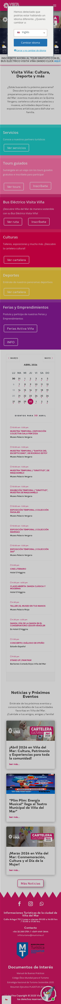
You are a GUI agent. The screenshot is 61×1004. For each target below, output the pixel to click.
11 (42, 384)
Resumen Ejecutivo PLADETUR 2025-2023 (30, 987)
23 (30, 395)
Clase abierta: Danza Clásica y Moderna (27, 587)
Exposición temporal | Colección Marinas (29, 530)
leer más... (14, 764)
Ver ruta (13, 222)
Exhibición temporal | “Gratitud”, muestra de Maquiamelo (29, 491)
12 (47, 384)
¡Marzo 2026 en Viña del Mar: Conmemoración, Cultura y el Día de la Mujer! (28, 858)
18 (42, 390)
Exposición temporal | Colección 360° (29, 550)
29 (25, 401)
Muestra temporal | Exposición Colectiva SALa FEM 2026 (28, 432)
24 (36, 395)
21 (19, 395)
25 (42, 395)
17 (36, 390)
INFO (11, 342)
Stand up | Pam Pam (20, 660)
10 (36, 384)
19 (47, 390)
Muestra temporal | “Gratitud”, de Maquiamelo (29, 471)
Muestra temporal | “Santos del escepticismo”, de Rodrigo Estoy (28, 451)
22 (25, 395)
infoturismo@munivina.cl (30, 935)
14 (19, 390)
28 (19, 401)
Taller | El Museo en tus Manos (27, 606)
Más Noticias (30, 883)
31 (19, 378)
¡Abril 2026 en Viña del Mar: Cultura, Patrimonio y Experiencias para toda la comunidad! (29, 752)
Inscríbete (40, 186)
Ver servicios (16, 148)
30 (30, 401)
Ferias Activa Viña (20, 328)
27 (14, 401)
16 (30, 390)
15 (25, 390)
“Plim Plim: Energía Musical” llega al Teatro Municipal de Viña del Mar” (28, 805)
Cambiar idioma (30, 42)
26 (47, 395)
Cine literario (18, 568)
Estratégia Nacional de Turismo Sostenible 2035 (30, 982)
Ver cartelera (16, 260)
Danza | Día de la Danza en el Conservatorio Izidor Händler (27, 624)
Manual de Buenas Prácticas (30, 973)
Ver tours (13, 186)
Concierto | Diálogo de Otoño (27, 643)
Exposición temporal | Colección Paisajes (29, 511)
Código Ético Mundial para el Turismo (30, 978)
